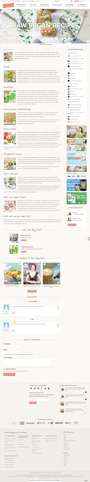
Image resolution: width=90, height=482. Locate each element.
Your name (7, 344)
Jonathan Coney (76, 218)
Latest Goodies (67, 455)
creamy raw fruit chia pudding (36, 210)
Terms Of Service (48, 478)
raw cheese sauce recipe (26, 120)
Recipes (65, 457)
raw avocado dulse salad (53, 82)
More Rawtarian (68, 432)
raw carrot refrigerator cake (46, 190)
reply (13, 312)
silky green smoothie (37, 100)
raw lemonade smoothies (47, 102)
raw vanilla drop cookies (53, 210)
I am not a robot (11, 369)
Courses (65, 461)
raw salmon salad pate (23, 147)
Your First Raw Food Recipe (32, 286)
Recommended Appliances (69, 440)
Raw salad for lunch (12, 286)
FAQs (65, 439)
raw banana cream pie (31, 192)
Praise (65, 443)
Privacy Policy (41, 478)
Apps (65, 437)
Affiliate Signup (67, 447)
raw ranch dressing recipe (45, 120)
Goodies (65, 453)
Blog (65, 464)
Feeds (65, 465)
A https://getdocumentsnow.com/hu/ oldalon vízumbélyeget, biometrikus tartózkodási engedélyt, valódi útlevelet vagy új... (74, 410)
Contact (65, 446)
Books (65, 462)
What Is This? (72, 224)
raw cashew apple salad (38, 82)
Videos (65, 458)
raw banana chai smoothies (31, 102)
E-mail (5, 350)
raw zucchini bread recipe (27, 166)
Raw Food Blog (26, 238)
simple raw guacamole (35, 147)
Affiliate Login (66, 449)
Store (65, 436)
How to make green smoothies (32, 249)
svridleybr (74, 212)
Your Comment (8, 357)
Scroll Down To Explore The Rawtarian (45, 480)
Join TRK (65, 442)
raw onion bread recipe (41, 166)
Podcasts (65, 460)
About (65, 434)
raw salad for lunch (26, 82)
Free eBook (66, 444)
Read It (24, 240)
